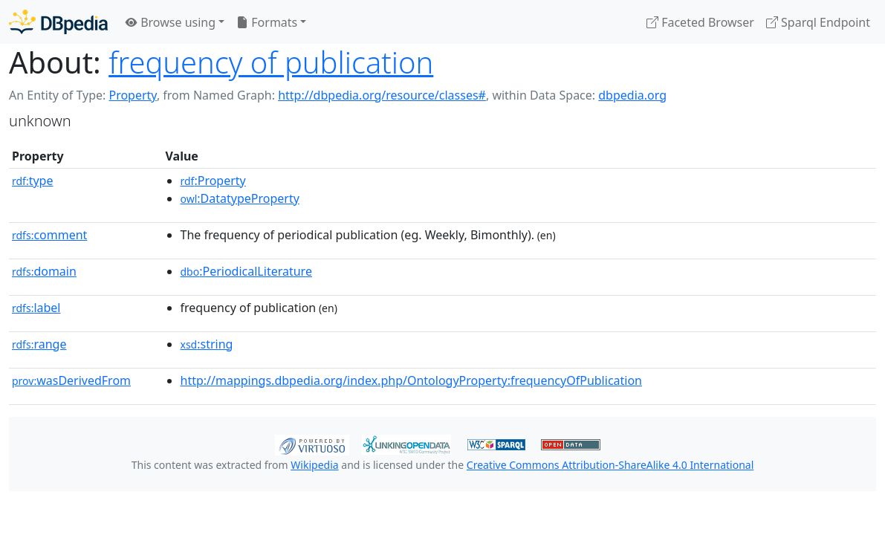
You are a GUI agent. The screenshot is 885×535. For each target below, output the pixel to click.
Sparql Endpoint (818, 22)
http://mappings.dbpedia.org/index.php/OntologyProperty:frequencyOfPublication (412, 380)
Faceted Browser (700, 22)
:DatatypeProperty (240, 198)
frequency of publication (270, 62)
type (33, 180)
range (39, 344)
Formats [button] (266, 22)
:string (207, 344)
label (36, 307)
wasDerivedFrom (71, 380)
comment (49, 235)
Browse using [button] (170, 22)
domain (44, 271)
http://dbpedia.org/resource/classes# (382, 95)
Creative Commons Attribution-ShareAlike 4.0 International (610, 465)
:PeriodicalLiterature (246, 271)
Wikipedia (314, 465)
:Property (213, 180)
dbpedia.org (632, 95)
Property (132, 95)
